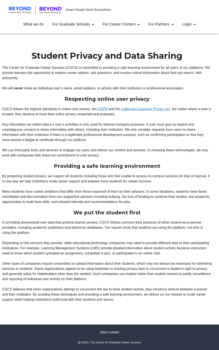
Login (191, 24)
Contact (114, 331)
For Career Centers (123, 24)
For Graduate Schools (75, 24)
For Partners (163, 24)
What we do (33, 24)
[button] (94, 24)
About (103, 331)
